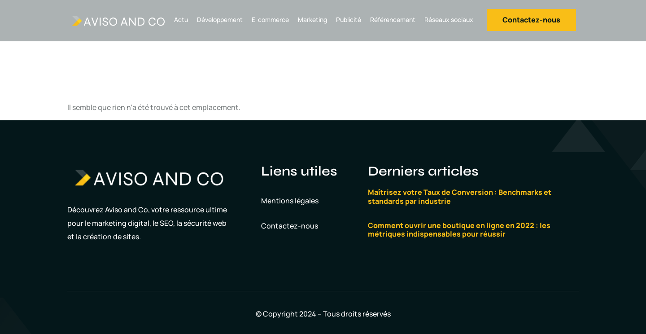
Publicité (348, 19)
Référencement (392, 19)
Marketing (312, 19)
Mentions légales (290, 201)
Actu (181, 19)
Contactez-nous (289, 226)
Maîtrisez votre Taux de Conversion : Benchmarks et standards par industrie (459, 196)
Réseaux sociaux (448, 19)
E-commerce (270, 19)
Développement (220, 19)
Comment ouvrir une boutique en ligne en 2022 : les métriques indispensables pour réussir (459, 229)
